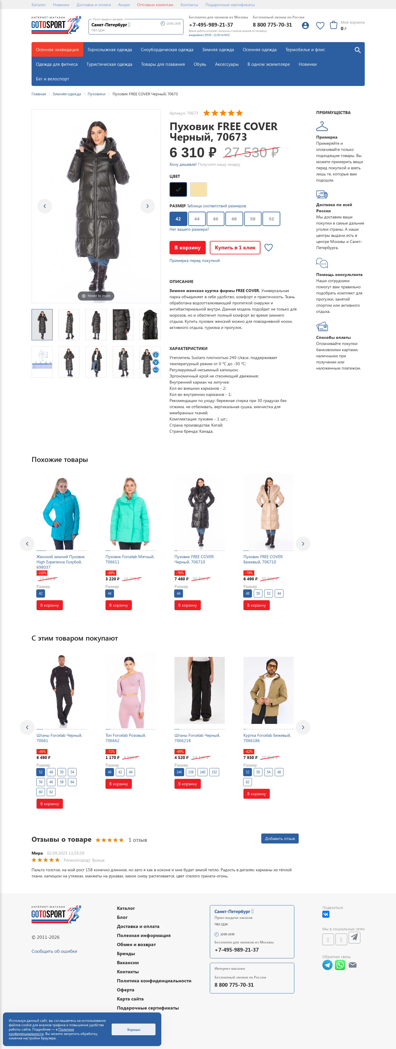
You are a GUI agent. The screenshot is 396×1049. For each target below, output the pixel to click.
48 (234, 219)
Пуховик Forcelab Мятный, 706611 (130, 559)
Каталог (39, 4)
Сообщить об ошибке (54, 951)
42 (175, 217)
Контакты (189, 4)
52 (271, 219)
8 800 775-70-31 (272, 24)
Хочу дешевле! (183, 164)
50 (252, 219)
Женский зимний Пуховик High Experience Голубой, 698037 (61, 562)
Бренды (126, 953)
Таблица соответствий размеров (216, 205)
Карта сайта (130, 998)
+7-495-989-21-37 (211, 24)
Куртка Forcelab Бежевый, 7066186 (267, 737)
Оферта (125, 989)
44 (197, 219)
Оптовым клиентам (155, 4)
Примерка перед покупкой (195, 260)
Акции (124, 4)
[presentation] (27, 543)
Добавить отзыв (280, 838)
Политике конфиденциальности (41, 1031)
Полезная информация (144, 935)
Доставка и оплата (94, 4)
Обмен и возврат (136, 944)
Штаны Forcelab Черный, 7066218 (197, 737)
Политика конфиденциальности (154, 980)
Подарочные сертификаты (230, 4)
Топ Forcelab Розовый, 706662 (126, 737)
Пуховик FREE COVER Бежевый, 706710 (263, 559)
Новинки (61, 4)
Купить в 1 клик (235, 247)
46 (215, 219)
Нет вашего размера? (189, 229)
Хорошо (133, 1029)
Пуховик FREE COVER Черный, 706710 (194, 559)
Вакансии (128, 962)
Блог (122, 917)
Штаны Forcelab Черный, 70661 (59, 737)
